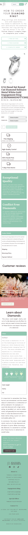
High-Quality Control (9, 150)
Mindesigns (18, 524)
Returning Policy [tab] (6, 254)
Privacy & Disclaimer (14, 478)
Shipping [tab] (4, 250)
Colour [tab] (4, 334)
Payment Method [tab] (7, 257)
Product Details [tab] (6, 234)
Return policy (14, 482)
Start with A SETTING (14, 495)
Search (21, 4)
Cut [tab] (3, 393)
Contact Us (14, 506)
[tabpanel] (14, 360)
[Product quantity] (3, 127)
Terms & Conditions (14, 475)
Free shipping (8, 139)
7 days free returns (8, 168)
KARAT (2, 117)
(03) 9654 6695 (14, 514)
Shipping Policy (14, 480)
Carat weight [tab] (6, 385)
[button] (1, 4)
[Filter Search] (18, 4)
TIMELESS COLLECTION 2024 (14, 502)
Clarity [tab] (4, 389)
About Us (14, 472)
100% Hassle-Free (8, 158)
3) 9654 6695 (18, 1)
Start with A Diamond (14, 492)
